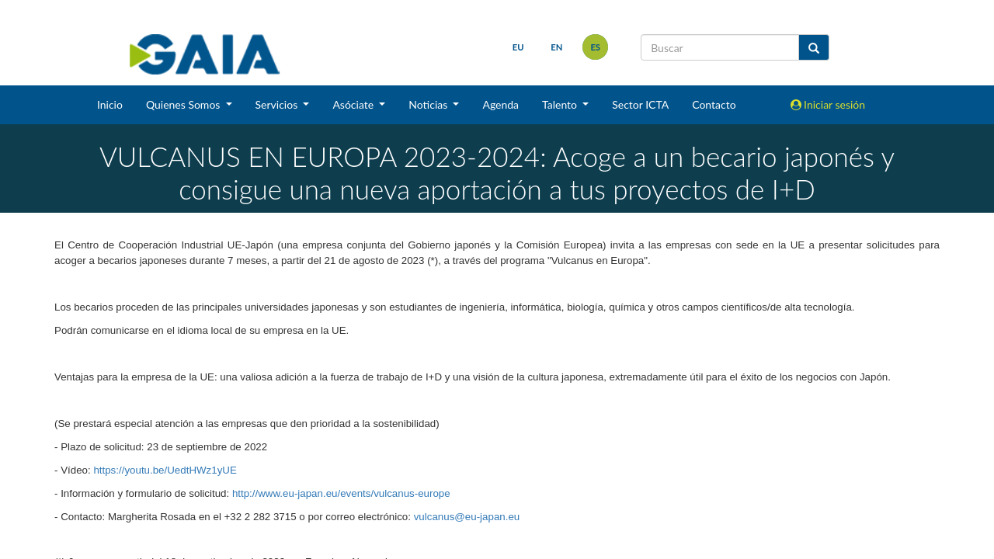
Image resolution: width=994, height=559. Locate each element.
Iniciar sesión (828, 104)
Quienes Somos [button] (184, 104)
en (556, 47)
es (595, 47)
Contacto (713, 104)
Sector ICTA (640, 104)
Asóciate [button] (354, 104)
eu (518, 47)
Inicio (110, 104)
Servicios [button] (278, 104)
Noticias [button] (429, 104)
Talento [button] (561, 104)
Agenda (500, 104)
